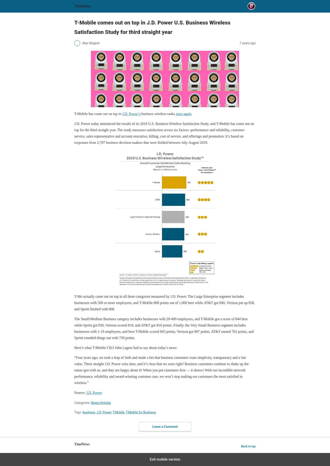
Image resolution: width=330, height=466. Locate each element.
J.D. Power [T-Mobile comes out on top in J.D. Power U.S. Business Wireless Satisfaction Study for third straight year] (94, 393)
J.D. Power (104, 412)
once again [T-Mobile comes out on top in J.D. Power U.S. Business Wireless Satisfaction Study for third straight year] (183, 114)
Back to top (248, 446)
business (89, 412)
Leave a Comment (165, 426)
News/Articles (101, 403)
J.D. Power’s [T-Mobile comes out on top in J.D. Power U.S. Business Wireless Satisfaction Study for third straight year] (131, 114)
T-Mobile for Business (141, 412)
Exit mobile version (165, 459)
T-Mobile (119, 412)
